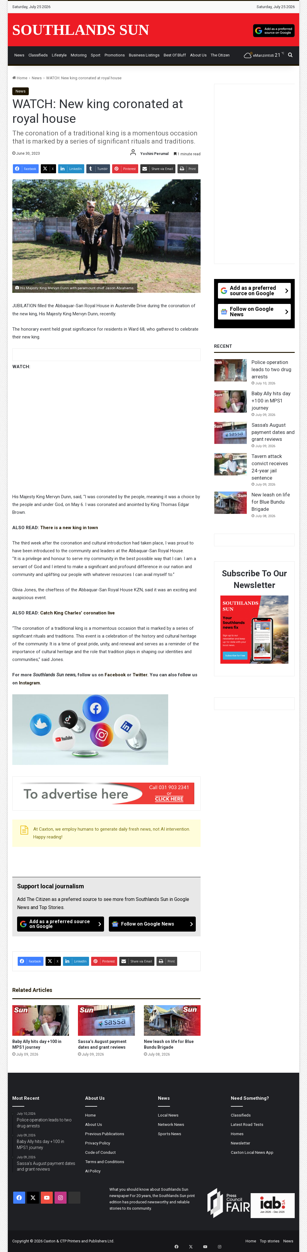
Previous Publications (104, 1133)
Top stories (269, 1241)
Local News (168, 1115)
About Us (198, 55)
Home (19, 78)
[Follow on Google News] (152, 924)
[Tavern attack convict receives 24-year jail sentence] (230, 464)
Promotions (115, 55)
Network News (171, 1124)
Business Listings (144, 55)
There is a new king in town (69, 527)
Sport (95, 55)
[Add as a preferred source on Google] (274, 29)
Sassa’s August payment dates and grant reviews (273, 432)
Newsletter (240, 1143)
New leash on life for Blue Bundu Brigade (271, 502)
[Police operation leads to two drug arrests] (230, 370)
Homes (237, 1133)
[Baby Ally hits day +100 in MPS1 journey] (40, 1020)
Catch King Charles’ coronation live (77, 613)
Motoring (79, 55)
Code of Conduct (100, 1152)
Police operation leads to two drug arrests (271, 369)
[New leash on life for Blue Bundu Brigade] (172, 1020)
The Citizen (220, 55)
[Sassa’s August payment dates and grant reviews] (106, 1020)
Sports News (169, 1133)
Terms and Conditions (104, 1161)
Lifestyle (59, 55)
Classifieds (38, 55)
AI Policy (92, 1171)
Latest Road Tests (247, 1124)
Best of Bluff (175, 55)
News (19, 55)
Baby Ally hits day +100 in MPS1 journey (271, 400)
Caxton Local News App (252, 1152)
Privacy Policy (97, 1143)
